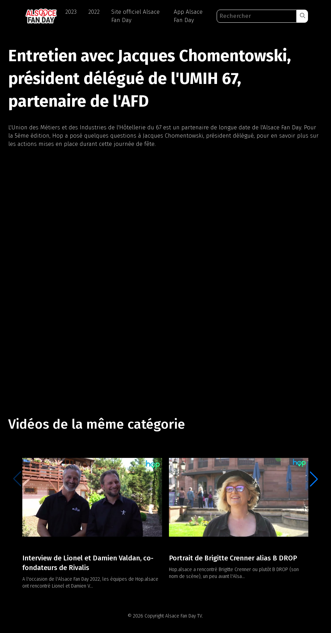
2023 (71, 11)
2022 (94, 11)
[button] (302, 16)
